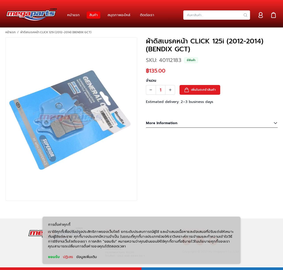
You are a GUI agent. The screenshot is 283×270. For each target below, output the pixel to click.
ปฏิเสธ (68, 257)
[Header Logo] (31, 15)
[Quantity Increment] (170, 90)
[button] (200, 90)
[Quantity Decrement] (151, 90)
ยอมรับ (54, 257)
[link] (73, 15)
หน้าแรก (10, 32)
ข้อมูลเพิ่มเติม (86, 257)
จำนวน (151, 80)
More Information (212, 123)
